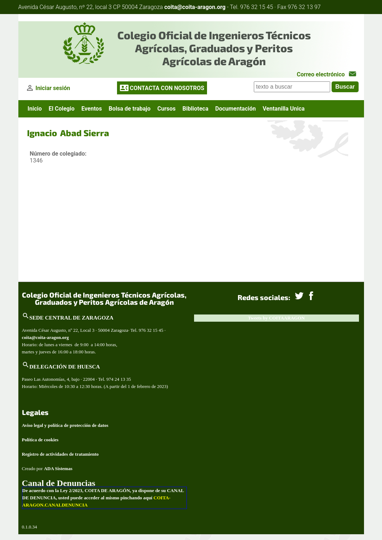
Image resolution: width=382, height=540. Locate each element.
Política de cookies (40, 439)
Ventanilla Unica (283, 108)
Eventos (91, 108)
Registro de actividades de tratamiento (60, 454)
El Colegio (62, 108)
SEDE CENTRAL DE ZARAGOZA (72, 317)
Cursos (166, 108)
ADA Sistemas (58, 468)
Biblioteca (195, 108)
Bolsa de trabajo (129, 108)
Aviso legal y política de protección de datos (65, 425)
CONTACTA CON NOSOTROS (167, 88)
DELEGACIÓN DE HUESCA (65, 366)
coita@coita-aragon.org (194, 7)
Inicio (35, 108)
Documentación (235, 108)
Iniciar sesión (52, 88)
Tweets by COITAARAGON (276, 318)
